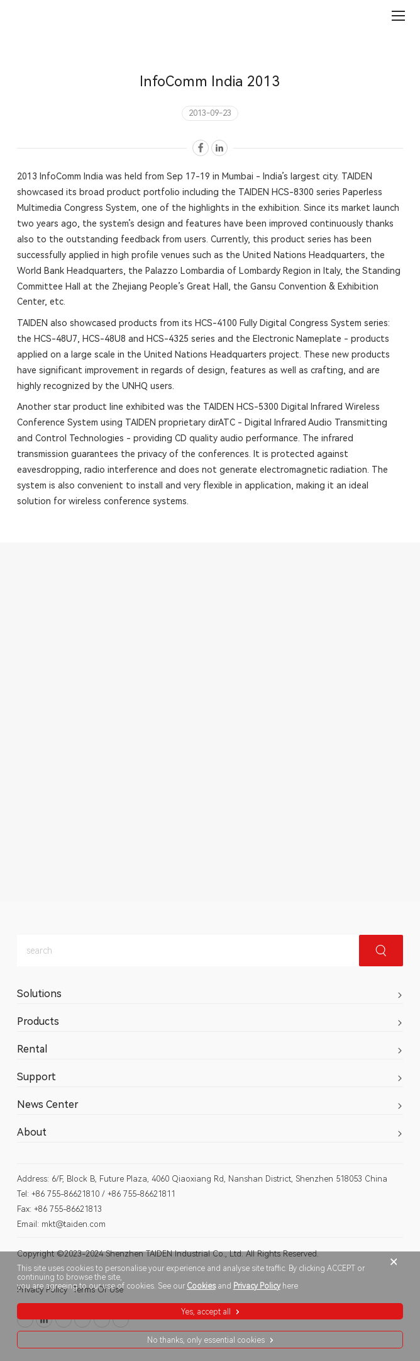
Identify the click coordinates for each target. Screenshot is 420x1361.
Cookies (201, 1286)
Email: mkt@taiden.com (61, 1224)
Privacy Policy (256, 1286)
